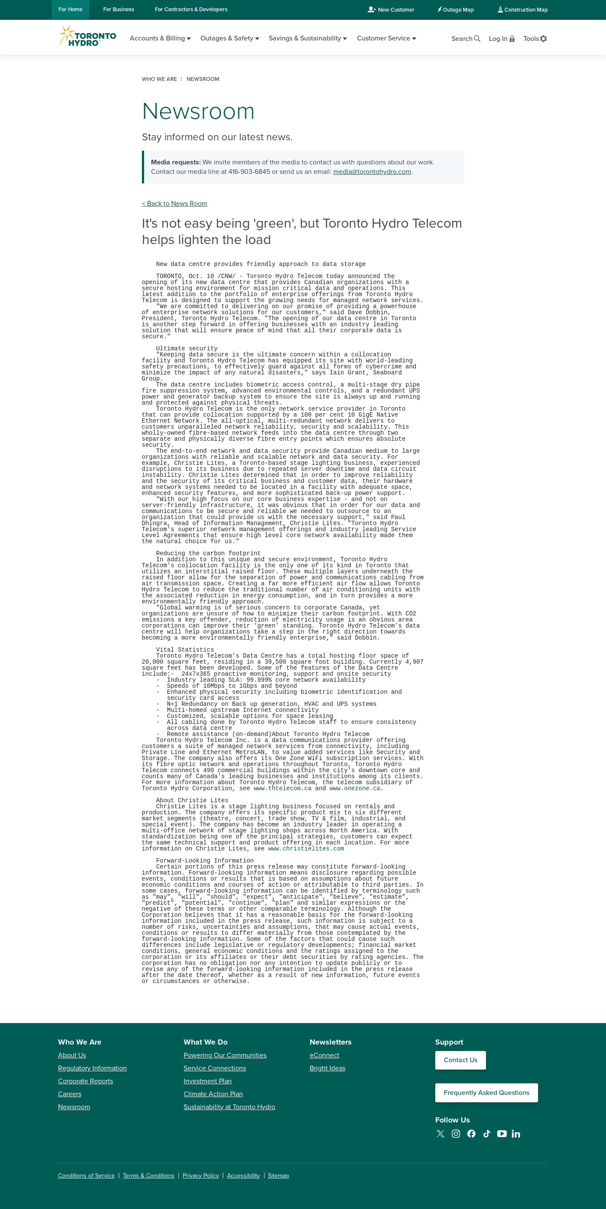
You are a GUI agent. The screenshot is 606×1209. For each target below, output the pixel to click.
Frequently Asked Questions (486, 1092)
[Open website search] (466, 38)
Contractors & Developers (191, 9)
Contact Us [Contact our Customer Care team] (460, 1060)
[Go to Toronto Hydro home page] (87, 36)
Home (70, 9)
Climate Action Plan (213, 1094)
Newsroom (74, 1107)
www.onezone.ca (354, 788)
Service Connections (215, 1068)
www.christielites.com (306, 848)
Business (118, 9)
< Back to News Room (174, 203)
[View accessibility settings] (535, 38)
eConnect (324, 1055)
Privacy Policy (201, 1175)
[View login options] (503, 38)
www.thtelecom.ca (282, 788)
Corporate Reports (85, 1081)
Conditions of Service (86, 1175)
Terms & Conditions (149, 1175)
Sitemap (278, 1175)
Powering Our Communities (225, 1055)
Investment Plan (208, 1081)
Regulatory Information (92, 1068)
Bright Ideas (327, 1068)
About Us (72, 1055)
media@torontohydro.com (372, 171)
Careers (69, 1094)
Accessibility (243, 1175)
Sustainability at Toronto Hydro (229, 1107)
